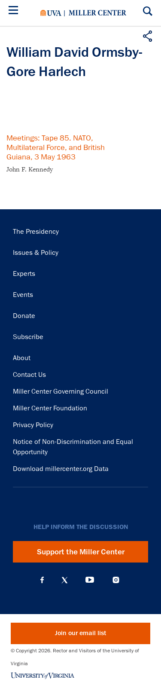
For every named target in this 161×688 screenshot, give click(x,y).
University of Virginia (50, 13)
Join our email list (80, 633)
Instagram (116, 580)
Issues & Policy (35, 252)
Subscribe (28, 337)
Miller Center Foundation (50, 408)
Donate (24, 316)
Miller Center (97, 13)
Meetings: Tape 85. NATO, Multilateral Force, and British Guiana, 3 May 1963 (55, 147)
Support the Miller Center (81, 552)
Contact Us (29, 374)
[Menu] (15, 11)
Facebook (42, 580)
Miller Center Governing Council (60, 391)
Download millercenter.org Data (61, 469)
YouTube (89, 580)
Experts (24, 273)
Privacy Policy (33, 425)
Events (23, 294)
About (21, 358)
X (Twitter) (65, 580)
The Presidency (36, 231)
